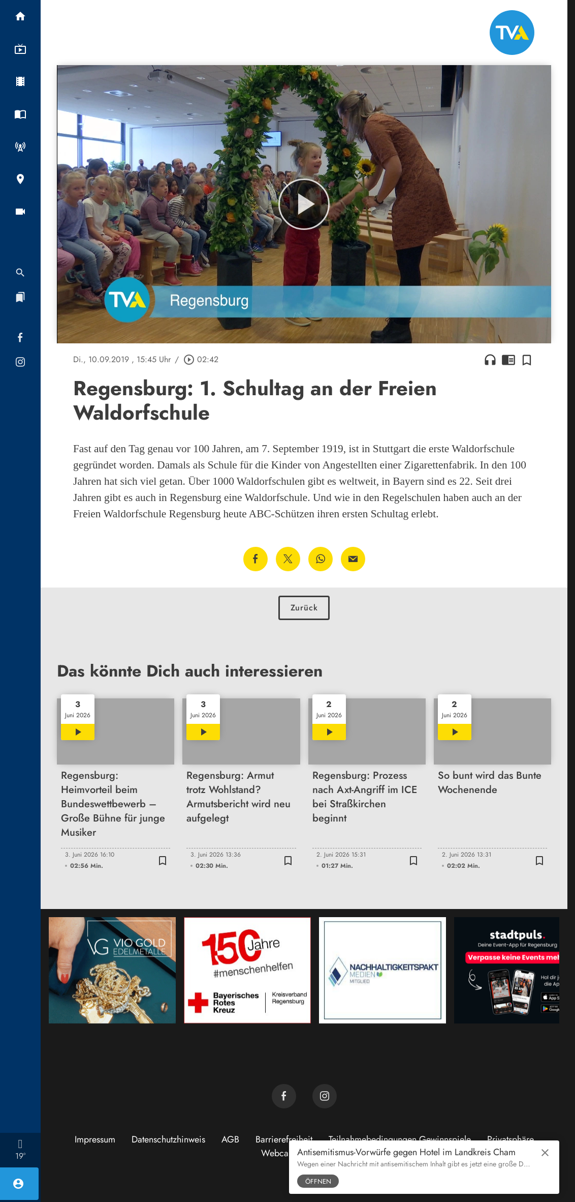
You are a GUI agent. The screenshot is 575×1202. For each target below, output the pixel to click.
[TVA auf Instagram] (324, 1096)
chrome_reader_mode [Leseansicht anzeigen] (508, 360)
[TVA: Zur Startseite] (512, 32)
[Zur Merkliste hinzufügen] (527, 359)
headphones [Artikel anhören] (490, 360)
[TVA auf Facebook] (284, 1096)
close (545, 1153)
